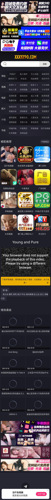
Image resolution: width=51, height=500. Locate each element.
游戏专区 (45, 74)
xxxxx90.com (25, 57)
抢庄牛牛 (45, 78)
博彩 (3, 75)
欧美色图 (34, 106)
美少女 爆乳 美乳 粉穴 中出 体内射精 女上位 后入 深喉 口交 (24, 296)
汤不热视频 (45, 128)
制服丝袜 (12, 100)
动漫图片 (45, 106)
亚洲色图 (23, 106)
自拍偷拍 (23, 85)
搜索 (45, 64)
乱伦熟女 (34, 100)
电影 (3, 97)
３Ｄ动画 (45, 85)
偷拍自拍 (23, 95)
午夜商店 (23, 128)
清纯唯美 (23, 111)
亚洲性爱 (12, 95)
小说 (3, 119)
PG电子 (12, 74)
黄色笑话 (34, 122)
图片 (3, 108)
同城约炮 (12, 128)
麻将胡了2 (12, 78)
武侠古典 (45, 117)
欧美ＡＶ (34, 85)
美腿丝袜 (12, 111)
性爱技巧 (45, 122)
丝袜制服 (23, 89)
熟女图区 (34, 111)
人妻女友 (34, 117)
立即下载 (41, 494)
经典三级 (23, 100)
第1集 (5, 290)
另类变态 (45, 100)
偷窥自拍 (12, 106)
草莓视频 (34, 128)
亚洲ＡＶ (12, 85)
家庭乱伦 (23, 117)
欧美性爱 (45, 95)
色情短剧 (23, 133)
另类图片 (45, 111)
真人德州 (23, 74)
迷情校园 (12, 122)
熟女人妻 (12, 89)
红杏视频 (12, 133)
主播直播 (34, 89)
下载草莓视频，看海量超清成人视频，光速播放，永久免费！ (25, 281)
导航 (3, 130)
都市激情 (12, 117)
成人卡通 (34, 95)
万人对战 (34, 74)
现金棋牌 (34, 78)
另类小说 (23, 122)
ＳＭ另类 (45, 89)
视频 (3, 86)
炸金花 (23, 78)
